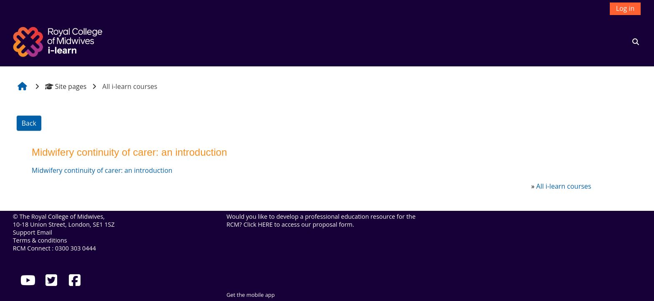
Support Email (32, 232)
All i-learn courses (563, 186)
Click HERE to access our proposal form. (299, 224)
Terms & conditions (40, 240)
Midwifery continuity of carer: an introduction (102, 170)
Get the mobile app (250, 294)
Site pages (66, 86)
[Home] (59, 41)
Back (29, 123)
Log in (625, 8)
